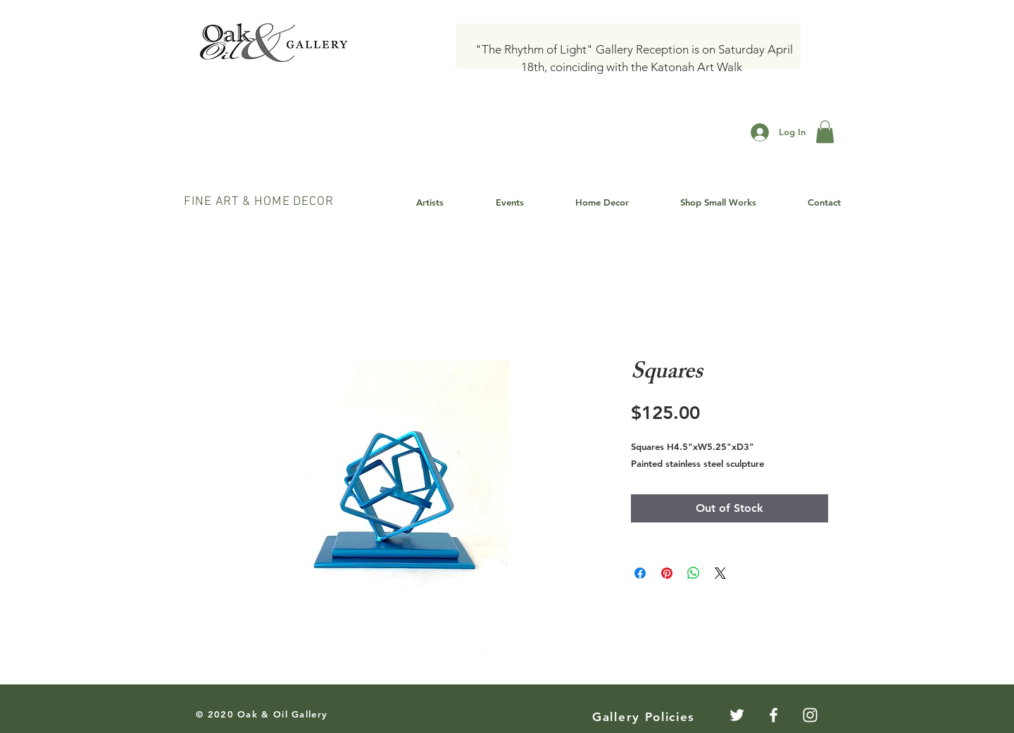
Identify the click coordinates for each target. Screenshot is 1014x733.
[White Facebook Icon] (773, 715)
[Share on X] (720, 573)
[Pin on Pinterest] (666, 573)
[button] (824, 131)
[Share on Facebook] (640, 573)
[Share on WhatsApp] (693, 573)
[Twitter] (736, 715)
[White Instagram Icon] (810, 715)
